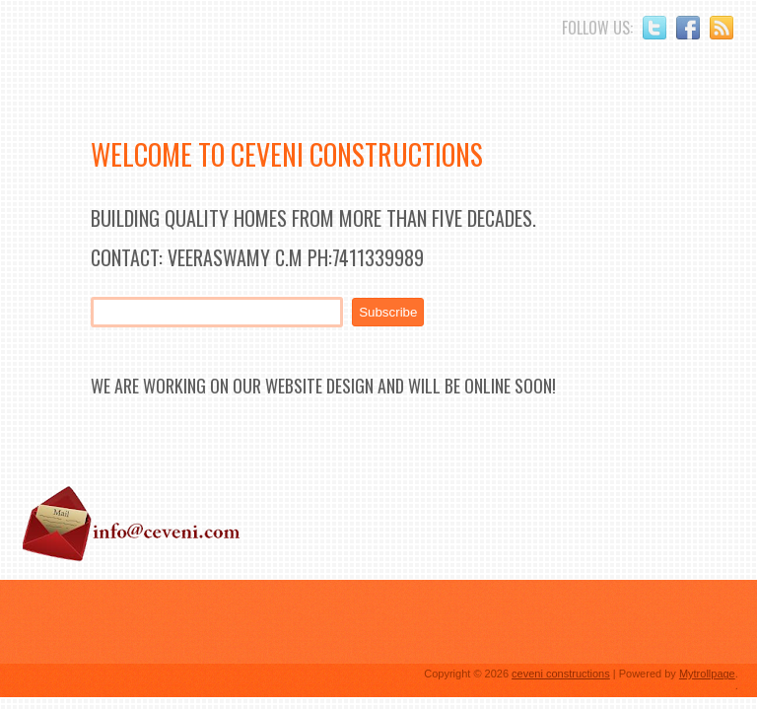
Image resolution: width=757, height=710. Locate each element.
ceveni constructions (561, 673)
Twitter (654, 27)
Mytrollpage (707, 673)
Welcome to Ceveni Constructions (287, 154)
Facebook (688, 27)
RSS (721, 27)
